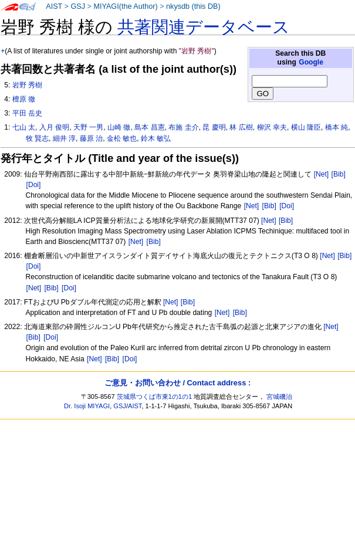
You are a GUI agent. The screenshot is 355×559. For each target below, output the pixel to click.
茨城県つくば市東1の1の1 (154, 396)
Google (311, 62)
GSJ (77, 6)
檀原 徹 (23, 99)
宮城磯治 (279, 396)
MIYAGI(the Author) (125, 6)
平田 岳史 (27, 113)
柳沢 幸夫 (272, 127)
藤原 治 (91, 138)
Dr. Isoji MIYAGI (87, 405)
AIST (54, 6)
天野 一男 (88, 127)
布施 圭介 (183, 127)
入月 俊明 (54, 127)
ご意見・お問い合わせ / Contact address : (177, 382)
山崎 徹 (118, 127)
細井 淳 (64, 138)
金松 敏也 (122, 138)
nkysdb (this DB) (193, 6)
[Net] (321, 174)
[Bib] (339, 174)
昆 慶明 (213, 127)
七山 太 (23, 127)
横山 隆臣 (306, 127)
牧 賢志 (37, 138)
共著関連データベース (203, 27)
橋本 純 (336, 127)
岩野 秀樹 (27, 85)
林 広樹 (240, 127)
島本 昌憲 (149, 127)
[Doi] (33, 185)
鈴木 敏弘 (156, 138)
